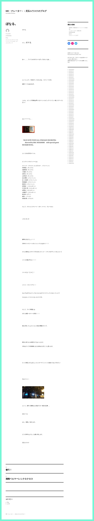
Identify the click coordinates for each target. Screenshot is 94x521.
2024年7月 (71, 85)
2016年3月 (71, 149)
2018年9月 (71, 135)
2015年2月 (71, 160)
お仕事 (8, 503)
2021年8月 (71, 112)
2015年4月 (71, 157)
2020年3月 (71, 125)
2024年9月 (71, 82)
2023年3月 (71, 100)
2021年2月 (71, 115)
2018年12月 (71, 134)
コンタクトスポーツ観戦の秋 (75, 30)
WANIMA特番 (72, 32)
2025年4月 (71, 74)
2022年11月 (71, 105)
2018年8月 (71, 137)
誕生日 (70, 33)
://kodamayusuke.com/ (75, 54)
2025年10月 (71, 69)
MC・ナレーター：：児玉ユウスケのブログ (26, 11)
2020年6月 (71, 123)
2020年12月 (71, 118)
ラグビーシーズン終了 (73, 35)
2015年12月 (71, 152)
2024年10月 (71, 80)
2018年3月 (71, 140)
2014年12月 (71, 163)
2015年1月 (71, 161)
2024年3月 (71, 91)
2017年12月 (71, 143)
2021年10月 (71, 109)
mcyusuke (8, 33)
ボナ (14, 41)
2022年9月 (71, 106)
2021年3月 (71, 114)
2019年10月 (71, 129)
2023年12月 (71, 95)
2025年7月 (71, 71)
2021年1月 (71, 117)
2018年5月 (71, 138)
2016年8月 (71, 146)
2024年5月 (71, 88)
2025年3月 (71, 75)
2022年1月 (71, 108)
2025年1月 (71, 77)
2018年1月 (71, 141)
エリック (7, 39)
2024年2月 (71, 92)
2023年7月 (71, 98)
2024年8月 (71, 83)
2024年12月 (71, 78)
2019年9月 (71, 131)
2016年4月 (71, 148)
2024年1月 (71, 94)
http (69, 54)
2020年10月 (71, 120)
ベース (11, 41)
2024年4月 (71, 89)
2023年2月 (71, 102)
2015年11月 (71, 154)
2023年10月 (71, 97)
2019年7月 (71, 132)
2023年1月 (71, 103)
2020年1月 (71, 126)
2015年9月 (71, 155)
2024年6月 (71, 86)
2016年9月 (71, 145)
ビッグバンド (13, 39)
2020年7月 (71, 121)
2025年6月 (71, 72)
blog (7, 37)
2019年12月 (71, 128)
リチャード (10, 42)
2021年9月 (71, 111)
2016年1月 (71, 151)
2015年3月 (71, 158)
